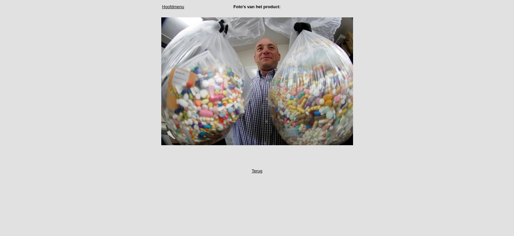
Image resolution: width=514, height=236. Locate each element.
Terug (257, 170)
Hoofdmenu (173, 6)
